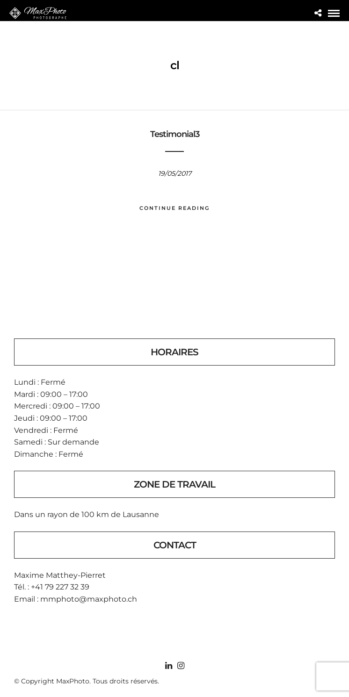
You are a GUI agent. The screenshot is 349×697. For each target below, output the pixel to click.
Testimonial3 (174, 134)
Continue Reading (174, 208)
